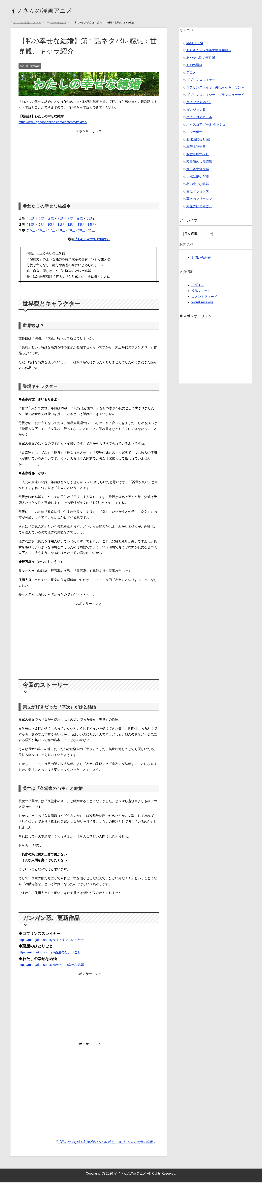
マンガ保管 (194, 133)
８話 (31, 225)
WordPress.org (202, 303)
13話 (80, 225)
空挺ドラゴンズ (197, 192)
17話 (51, 231)
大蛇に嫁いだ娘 (197, 177)
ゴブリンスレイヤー (200, 81)
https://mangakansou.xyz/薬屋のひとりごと (50, 953)
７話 (89, 219)
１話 (31, 219)
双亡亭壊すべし (197, 155)
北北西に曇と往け (199, 140)
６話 (79, 219)
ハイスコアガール (199, 118)
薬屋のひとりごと (199, 207)
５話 (70, 219)
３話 (50, 219)
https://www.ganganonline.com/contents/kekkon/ (53, 123)
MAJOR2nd (194, 44)
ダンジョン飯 (196, 110)
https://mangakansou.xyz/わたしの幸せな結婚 (51, 965)
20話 (81, 231)
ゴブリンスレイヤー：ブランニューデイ (215, 95)
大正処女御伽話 (197, 170)
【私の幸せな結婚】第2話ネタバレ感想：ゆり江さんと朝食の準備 (105, 1143)
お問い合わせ (201, 258)
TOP (27, 23)
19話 (71, 231)
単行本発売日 (196, 147)
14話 (91, 225)
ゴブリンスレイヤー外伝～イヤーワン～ (215, 88)
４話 (60, 219)
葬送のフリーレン (199, 199)
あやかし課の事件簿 (200, 58)
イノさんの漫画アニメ (47, 11)
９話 (41, 225)
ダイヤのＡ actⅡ (198, 103)
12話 (71, 225)
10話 (50, 225)
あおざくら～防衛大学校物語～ (208, 51)
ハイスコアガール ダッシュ (206, 125)
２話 (41, 219)
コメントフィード (204, 297)
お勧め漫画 (194, 66)
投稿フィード (201, 291)
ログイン (197, 286)
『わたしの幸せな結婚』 (92, 240)
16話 (41, 231)
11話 (61, 225)
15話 (31, 231)
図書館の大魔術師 (199, 162)
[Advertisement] (89, 163)
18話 (61, 231)
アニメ (191, 73)
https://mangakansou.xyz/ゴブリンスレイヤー (51, 941)
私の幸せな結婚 (30, 67)
